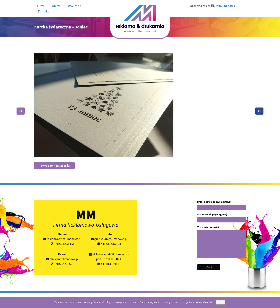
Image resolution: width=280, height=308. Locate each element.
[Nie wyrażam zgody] (275, 302)
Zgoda (220, 302)
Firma (41, 6)
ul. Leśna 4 (98, 254)
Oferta (56, 6)
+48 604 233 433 (62, 244)
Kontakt (43, 11)
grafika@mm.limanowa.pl (109, 239)
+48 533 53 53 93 (109, 244)
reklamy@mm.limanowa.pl (62, 239)
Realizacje (74, 6)
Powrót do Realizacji (54, 165)
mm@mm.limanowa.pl (62, 259)
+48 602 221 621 (62, 264)
